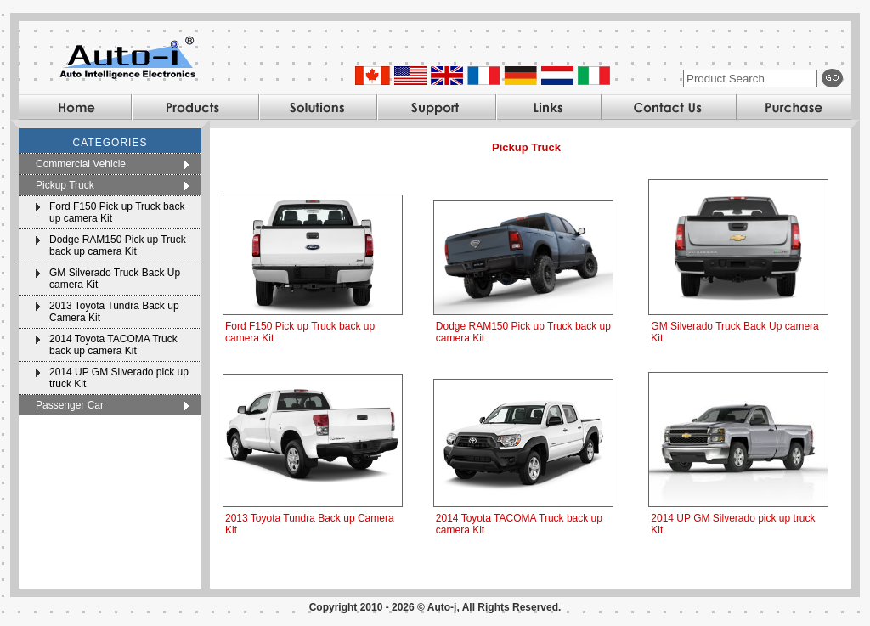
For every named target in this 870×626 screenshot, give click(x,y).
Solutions (317, 107)
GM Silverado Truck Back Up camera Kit (114, 278)
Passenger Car (70, 405)
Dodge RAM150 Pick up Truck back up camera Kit (117, 245)
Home (75, 107)
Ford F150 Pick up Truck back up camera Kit (116, 212)
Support (435, 107)
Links (548, 107)
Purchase (793, 107)
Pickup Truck (65, 185)
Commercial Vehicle (81, 164)
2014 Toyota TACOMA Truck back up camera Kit (113, 345)
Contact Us (668, 107)
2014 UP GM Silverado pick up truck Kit (119, 378)
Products (194, 107)
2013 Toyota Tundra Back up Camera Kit (114, 312)
